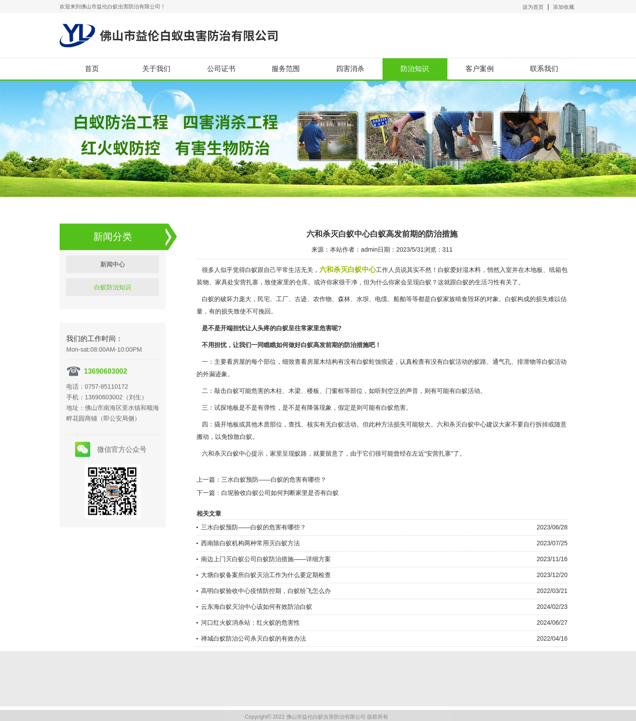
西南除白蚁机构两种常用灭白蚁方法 (250, 543)
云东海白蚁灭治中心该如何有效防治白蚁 (256, 606)
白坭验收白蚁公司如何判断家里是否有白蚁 (280, 492)
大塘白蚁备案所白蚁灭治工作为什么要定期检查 (266, 574)
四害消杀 (350, 68)
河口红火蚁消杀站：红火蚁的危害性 (250, 622)
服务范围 (286, 68)
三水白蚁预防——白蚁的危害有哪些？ (273, 479)
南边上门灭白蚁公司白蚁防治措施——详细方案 (266, 558)
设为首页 (533, 7)
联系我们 (544, 68)
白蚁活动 (455, 361)
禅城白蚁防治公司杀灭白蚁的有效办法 (253, 638)
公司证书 (221, 68)
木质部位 (269, 424)
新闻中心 (112, 274)
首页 (92, 68)
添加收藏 (563, 7)
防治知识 (415, 68)
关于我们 (156, 68)
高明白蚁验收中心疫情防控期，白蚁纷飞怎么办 (266, 590)
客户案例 (480, 68)
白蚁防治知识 (112, 297)
